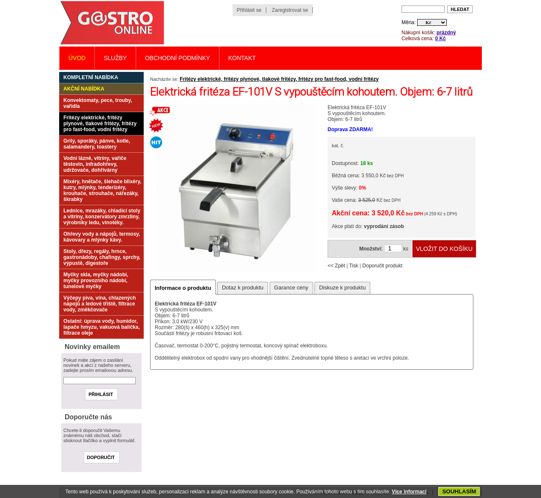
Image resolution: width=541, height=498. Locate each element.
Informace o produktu (183, 288)
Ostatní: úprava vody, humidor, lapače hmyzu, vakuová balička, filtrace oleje (101, 327)
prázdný (446, 33)
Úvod (76, 58)
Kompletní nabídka (90, 77)
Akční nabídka (83, 89)
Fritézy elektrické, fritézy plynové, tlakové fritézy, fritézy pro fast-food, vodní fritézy (279, 79)
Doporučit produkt (382, 266)
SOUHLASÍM (459, 491)
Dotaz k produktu (242, 287)
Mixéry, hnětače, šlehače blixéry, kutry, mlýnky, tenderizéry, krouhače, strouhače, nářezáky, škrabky (102, 190)
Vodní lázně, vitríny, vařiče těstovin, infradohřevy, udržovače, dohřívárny (94, 164)
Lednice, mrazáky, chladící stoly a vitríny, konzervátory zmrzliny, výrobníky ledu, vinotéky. (101, 217)
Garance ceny (291, 287)
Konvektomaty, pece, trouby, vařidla (97, 103)
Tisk (353, 266)
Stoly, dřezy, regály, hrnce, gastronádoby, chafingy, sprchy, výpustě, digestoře (101, 257)
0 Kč (440, 38)
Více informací (409, 492)
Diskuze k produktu (342, 287)
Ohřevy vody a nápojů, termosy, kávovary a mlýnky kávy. (101, 237)
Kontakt (242, 58)
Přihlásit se (249, 10)
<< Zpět (336, 266)
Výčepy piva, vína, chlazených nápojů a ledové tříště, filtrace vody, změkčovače (99, 304)
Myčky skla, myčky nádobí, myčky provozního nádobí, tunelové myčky (95, 280)
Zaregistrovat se (290, 10)
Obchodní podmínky (177, 58)
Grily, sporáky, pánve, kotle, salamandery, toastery (96, 144)
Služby (115, 58)
